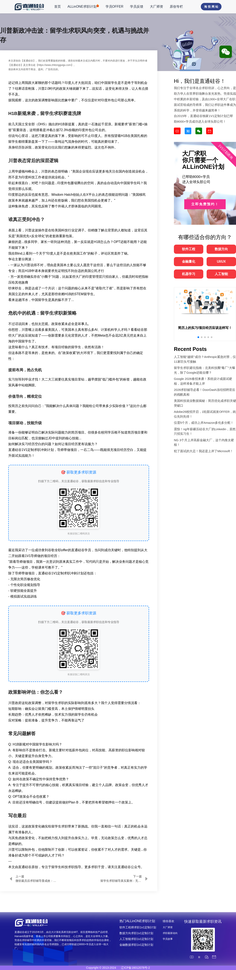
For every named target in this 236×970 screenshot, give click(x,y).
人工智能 (221, 274)
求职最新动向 (170, 933)
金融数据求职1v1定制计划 (136, 944)
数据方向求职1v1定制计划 (136, 933)
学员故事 (168, 938)
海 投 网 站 (211, 6)
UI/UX (221, 261)
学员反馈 (136, 6)
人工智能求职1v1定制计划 (136, 939)
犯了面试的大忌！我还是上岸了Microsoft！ (203, 451)
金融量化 (188, 261)
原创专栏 (176, 6)
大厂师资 (156, 6)
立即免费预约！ (205, 204)
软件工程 (188, 249)
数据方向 (221, 249)
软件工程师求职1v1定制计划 (137, 927)
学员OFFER (114, 6)
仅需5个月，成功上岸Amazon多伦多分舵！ (204, 422)
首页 (57, 6)
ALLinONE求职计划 (83, 6)
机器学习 (188, 274)
